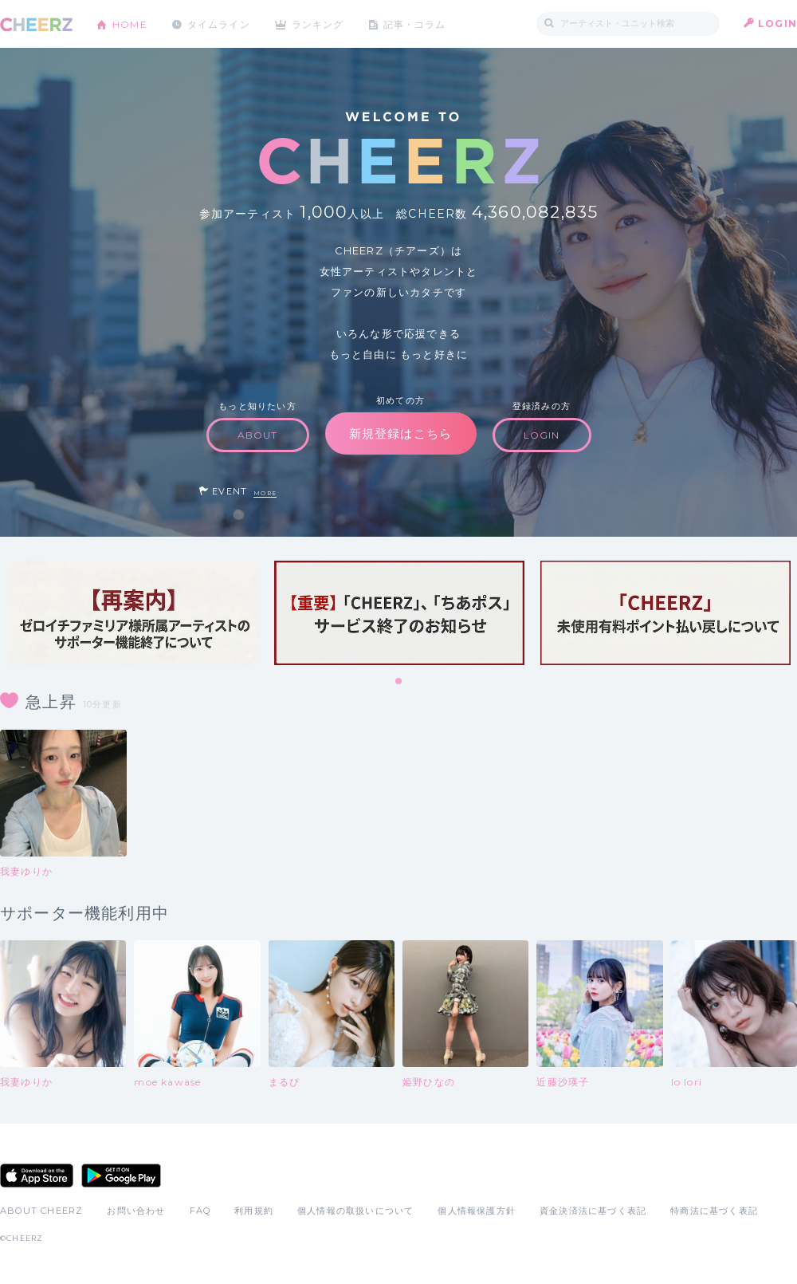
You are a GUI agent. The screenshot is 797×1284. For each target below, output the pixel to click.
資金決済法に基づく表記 (593, 1210)
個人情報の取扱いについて (355, 1210)
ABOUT (258, 435)
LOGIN (777, 24)
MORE (265, 493)
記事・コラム (416, 24)
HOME (129, 24)
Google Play (121, 1176)
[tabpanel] (133, 613)
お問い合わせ (136, 1210)
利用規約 (253, 1210)
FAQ (200, 1210)
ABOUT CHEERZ (41, 1210)
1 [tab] (399, 682)
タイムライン (218, 24)
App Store (36, 1176)
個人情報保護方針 (477, 1210)
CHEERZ (36, 24)
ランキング (319, 24)
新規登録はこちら (401, 433)
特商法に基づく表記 (714, 1210)
